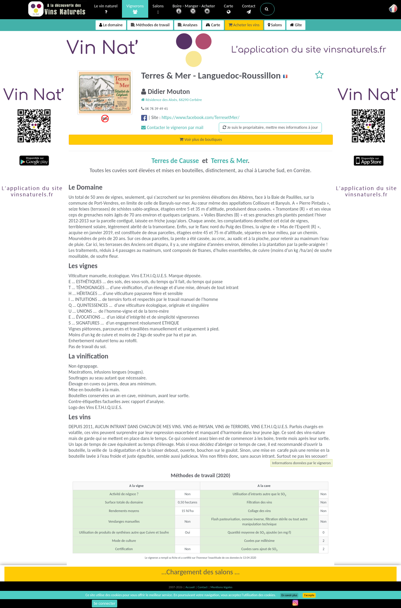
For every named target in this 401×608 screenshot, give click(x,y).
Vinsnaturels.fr (57, 9)
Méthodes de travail (150, 24)
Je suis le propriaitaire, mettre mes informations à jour (270, 127)
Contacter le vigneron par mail (172, 127)
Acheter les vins (244, 24)
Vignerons (135, 9)
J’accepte (309, 595)
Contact (248, 9)
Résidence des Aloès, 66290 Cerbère (171, 99)
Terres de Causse (175, 161)
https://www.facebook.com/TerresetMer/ (200, 117)
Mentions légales (221, 587)
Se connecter (104, 603)
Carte (228, 9)
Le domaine (111, 24)
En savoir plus (289, 595)
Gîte (296, 24)
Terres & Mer (229, 161)
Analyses (188, 24)
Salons (158, 9)
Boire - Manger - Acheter (193, 9)
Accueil (190, 587)
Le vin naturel (106, 9)
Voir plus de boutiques (201, 139)
